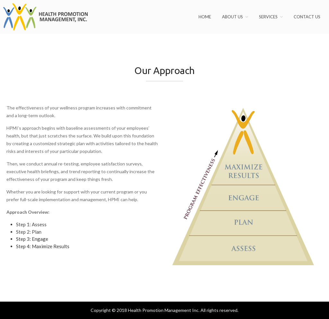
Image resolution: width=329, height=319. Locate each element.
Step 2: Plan (28, 232)
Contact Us (307, 16)
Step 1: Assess (31, 224)
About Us (232, 16)
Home (205, 16)
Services (268, 16)
